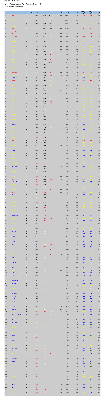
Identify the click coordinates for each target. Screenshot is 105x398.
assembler (13, 62)
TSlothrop (13, 350)
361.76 (44, 104)
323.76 (44, 124)
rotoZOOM (13, 77)
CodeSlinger (14, 298)
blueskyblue (14, 293)
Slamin (13, 75)
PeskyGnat (14, 272)
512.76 (50, 26)
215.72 (36, 223)
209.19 (36, 39)
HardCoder (14, 317)
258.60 (44, 142)
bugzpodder (14, 202)
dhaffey (13, 226)
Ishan (12, 109)
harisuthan (13, 330)
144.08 (36, 283)
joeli (12, 106)
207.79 (36, 236)
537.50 (50, 31)
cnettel (13, 210)
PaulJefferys (14, 41)
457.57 (44, 148)
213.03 (36, 67)
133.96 (36, 155)
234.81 (36, 23)
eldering (13, 192)
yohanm (13, 335)
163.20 (36, 166)
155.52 (36, 278)
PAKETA (13, 51)
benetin (13, 39)
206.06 (36, 64)
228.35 (44, 153)
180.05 (36, 124)
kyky (12, 49)
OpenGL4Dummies (16, 314)
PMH (12, 23)
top (5, 0)
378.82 (44, 80)
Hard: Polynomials (40, 9)
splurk (12, 270)
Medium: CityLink (31, 9)
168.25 (36, 267)
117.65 (36, 270)
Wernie (13, 90)
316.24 (44, 181)
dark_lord (13, 114)
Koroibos (13, 345)
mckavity (13, 395)
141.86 (36, 288)
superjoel (13, 124)
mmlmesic (13, 64)
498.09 (44, 33)
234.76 (36, 93)
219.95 (36, 57)
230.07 (36, 215)
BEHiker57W (14, 392)
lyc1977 (13, 376)
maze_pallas (14, 166)
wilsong (13, 379)
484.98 (44, 18)
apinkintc (13, 306)
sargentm (13, 309)
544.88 (50, 28)
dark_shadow (14, 280)
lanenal (13, 127)
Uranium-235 (14, 291)
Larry (12, 93)
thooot (12, 70)
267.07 (44, 158)
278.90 (44, 168)
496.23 (44, 44)
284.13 (44, 187)
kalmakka (13, 83)
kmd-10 (13, 384)
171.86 (36, 262)
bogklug (13, 218)
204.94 (36, 200)
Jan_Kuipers (14, 31)
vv (12, 187)
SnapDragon (14, 72)
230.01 (36, 88)
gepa (12, 59)
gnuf (12, 275)
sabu (12, 233)
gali (12, 57)
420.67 (44, 163)
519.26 (44, 36)
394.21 (44, 83)
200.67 (36, 109)
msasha (13, 285)
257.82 (44, 197)
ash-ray (13, 369)
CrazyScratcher (15, 215)
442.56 (44, 20)
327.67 (44, 101)
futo (12, 254)
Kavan (13, 148)
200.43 (36, 244)
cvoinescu (13, 80)
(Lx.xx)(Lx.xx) (14, 142)
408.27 (44, 51)
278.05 (44, 127)
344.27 (44, 98)
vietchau (13, 361)
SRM (8, 0)
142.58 (36, 285)
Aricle (12, 200)
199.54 (36, 96)
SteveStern (14, 163)
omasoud (13, 288)
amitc (12, 161)
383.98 (44, 46)
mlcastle (13, 145)
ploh (12, 244)
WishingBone (14, 36)
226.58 (36, 132)
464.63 (44, 90)
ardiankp (13, 171)
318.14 (44, 111)
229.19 (36, 192)
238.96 (36, 33)
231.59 (36, 36)
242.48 (36, 140)
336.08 (44, 129)
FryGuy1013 (14, 181)
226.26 (36, 104)
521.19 (44, 28)
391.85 (44, 179)
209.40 (36, 98)
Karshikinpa (14, 116)
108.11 (36, 304)
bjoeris (13, 155)
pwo (12, 366)
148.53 (36, 280)
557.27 (50, 20)
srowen (13, 104)
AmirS (12, 223)
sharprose (13, 231)
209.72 (36, 153)
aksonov (13, 153)
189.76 (36, 44)
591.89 (50, 18)
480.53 (50, 70)
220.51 (36, 101)
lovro (12, 353)
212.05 (36, 119)
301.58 (44, 145)
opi (12, 324)
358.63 (44, 96)
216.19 (36, 220)
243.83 (36, 15)
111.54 (36, 301)
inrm (12, 168)
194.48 (36, 77)
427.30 (44, 67)
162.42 (36, 168)
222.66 (36, 59)
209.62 (36, 142)
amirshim (13, 356)
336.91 (44, 57)
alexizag (13, 319)
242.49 (36, 18)
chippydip (13, 205)
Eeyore (13, 220)
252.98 (44, 176)
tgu (12, 332)
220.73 (36, 41)
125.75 (36, 298)
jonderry (13, 46)
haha (12, 179)
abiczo (13, 88)
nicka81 (13, 137)
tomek (12, 15)
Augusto (13, 343)
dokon (12, 135)
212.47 (36, 111)
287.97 (44, 72)
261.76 (44, 132)
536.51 (44, 15)
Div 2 (21, 0)
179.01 (36, 252)
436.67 (44, 75)
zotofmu (13, 340)
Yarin (12, 28)
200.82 (36, 241)
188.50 (36, 249)
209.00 (36, 233)
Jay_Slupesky (14, 327)
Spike (12, 257)
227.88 (44, 140)
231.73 (36, 51)
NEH (12, 387)
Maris (12, 98)
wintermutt (13, 304)
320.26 (44, 106)
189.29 (36, 83)
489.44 (50, 23)
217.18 (36, 75)
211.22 (36, 129)
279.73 (44, 135)
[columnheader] (8, 12)
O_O (12, 249)
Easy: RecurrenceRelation (20, 9)
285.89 (44, 150)
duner (12, 382)
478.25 (44, 137)
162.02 (36, 226)
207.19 (36, 145)
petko (12, 197)
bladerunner (14, 18)
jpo (12, 337)
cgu (12, 132)
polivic (12, 239)
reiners (13, 150)
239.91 (44, 205)
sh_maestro (14, 283)
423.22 (44, 41)
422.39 (44, 31)
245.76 (36, 72)
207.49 (36, 70)
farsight (13, 67)
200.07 (36, 85)
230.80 (36, 210)
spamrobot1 (14, 322)
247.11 (44, 161)
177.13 (36, 161)
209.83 (36, 228)
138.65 (36, 291)
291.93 (44, 166)
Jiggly (12, 213)
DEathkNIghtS (14, 194)
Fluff (12, 101)
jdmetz (13, 20)
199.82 (36, 122)
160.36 (36, 275)
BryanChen (14, 358)
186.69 (36, 116)
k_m (12, 111)
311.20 (44, 122)
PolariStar (13, 262)
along (12, 54)
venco (12, 140)
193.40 (36, 246)
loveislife (13, 374)
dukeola (13, 236)
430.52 (44, 26)
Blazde (13, 301)
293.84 (44, 184)
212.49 (36, 80)
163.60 (36, 158)
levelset (13, 363)
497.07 (50, 62)
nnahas (13, 259)
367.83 (44, 85)
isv (12, 371)
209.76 (36, 231)
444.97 (44, 23)
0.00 (37, 26)
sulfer (12, 267)
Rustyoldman (14, 311)
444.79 (44, 39)
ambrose (13, 44)
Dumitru (13, 176)
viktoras (13, 241)
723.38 (50, 15)
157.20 (36, 306)
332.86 (44, 109)
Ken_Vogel (14, 26)
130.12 (36, 296)
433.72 (44, 49)
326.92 (44, 93)
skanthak (13, 189)
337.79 (44, 88)
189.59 (36, 54)
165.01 (36, 114)
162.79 (36, 272)
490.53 (44, 54)
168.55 (36, 265)
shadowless (14, 119)
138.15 (36, 293)
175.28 (36, 257)
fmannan (13, 296)
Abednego (13, 174)
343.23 (44, 116)
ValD (12, 228)
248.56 (44, 202)
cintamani (13, 278)
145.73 (36, 62)
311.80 (44, 119)
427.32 (44, 59)
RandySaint (14, 389)
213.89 (36, 106)
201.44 (36, 239)
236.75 (36, 207)
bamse (13, 265)
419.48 (44, 174)
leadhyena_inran (15, 129)
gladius (13, 122)
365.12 (44, 114)
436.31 (44, 64)
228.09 (36, 254)
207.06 (36, 135)
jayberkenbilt (14, 252)
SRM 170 (13, 0)
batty (12, 246)
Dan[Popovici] (14, 348)
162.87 (36, 150)
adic (12, 96)
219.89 (36, 127)
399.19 (44, 77)
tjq (12, 33)
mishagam (13, 184)
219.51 (36, 49)
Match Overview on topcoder (17, 6)
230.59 (36, 213)
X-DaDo (13, 158)
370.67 (44, 171)
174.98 (36, 259)
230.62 (36, 189)
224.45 (36, 20)
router (12, 207)
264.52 (44, 194)
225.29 (36, 46)
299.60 (44, 155)
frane (12, 85)
